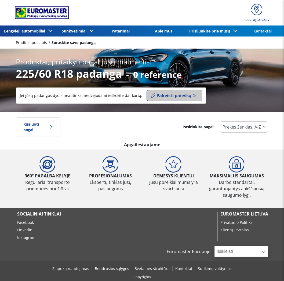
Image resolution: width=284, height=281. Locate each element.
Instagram (26, 237)
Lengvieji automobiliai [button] (25, 31)
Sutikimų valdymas (215, 268)
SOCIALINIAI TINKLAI (39, 214)
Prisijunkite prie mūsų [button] (210, 31)
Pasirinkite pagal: (198, 126)
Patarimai (121, 31)
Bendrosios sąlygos (112, 268)
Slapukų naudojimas (70, 268)
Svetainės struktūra (152, 268)
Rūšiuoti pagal (38, 127)
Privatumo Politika (236, 222)
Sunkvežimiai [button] (75, 31)
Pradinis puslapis (31, 42)
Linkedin (24, 229)
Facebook (25, 222)
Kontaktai (262, 31)
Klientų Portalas (234, 229)
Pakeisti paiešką (171, 95)
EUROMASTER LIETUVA (244, 214)
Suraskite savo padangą (74, 42)
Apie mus (163, 31)
